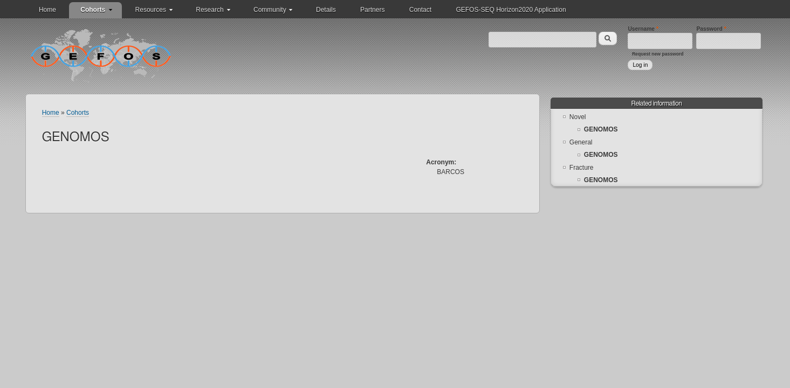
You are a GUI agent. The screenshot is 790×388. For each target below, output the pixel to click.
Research (209, 9)
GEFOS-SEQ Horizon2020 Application (511, 9)
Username (643, 29)
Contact (420, 9)
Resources (150, 9)
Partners (372, 9)
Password (711, 29)
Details (326, 9)
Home (47, 9)
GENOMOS (601, 129)
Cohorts (92, 9)
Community (269, 9)
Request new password (658, 54)
